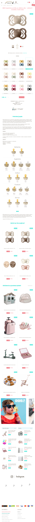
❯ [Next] (33, 409)
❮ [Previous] (1, 409)
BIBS (19, 102)
